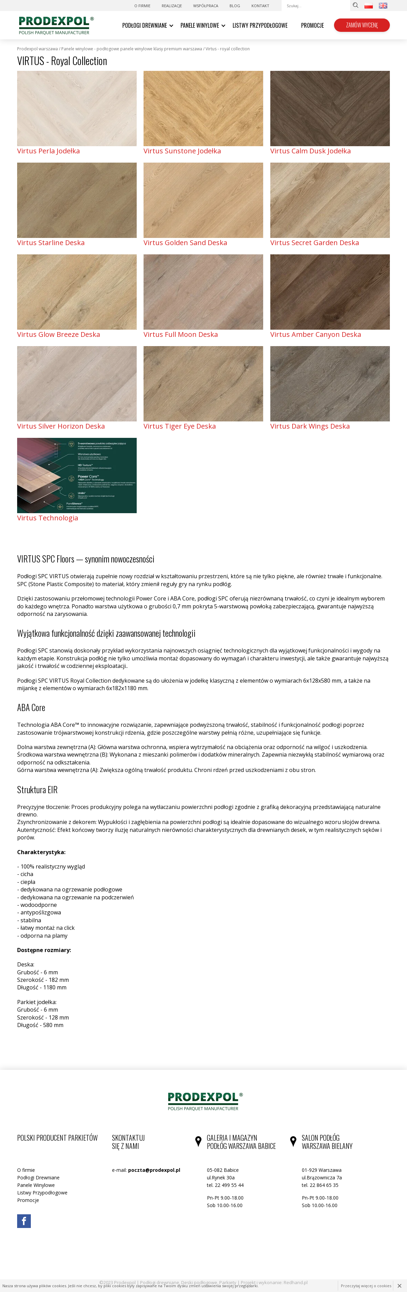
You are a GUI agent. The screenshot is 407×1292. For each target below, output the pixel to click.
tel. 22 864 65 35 (320, 1185)
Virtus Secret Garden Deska (314, 242)
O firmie (142, 5)
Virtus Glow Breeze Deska (58, 334)
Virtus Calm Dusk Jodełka (310, 150)
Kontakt (260, 5)
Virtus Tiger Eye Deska (180, 426)
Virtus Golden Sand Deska (185, 242)
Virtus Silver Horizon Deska (61, 426)
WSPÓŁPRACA (205, 5)
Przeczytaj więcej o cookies (366, 1285)
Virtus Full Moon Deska (181, 334)
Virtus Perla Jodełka (48, 150)
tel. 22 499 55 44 (225, 1185)
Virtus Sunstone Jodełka (182, 150)
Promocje (312, 25)
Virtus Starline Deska (51, 242)
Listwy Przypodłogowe (260, 25)
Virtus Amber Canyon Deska (315, 334)
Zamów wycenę (362, 25)
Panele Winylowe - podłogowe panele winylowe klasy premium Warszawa (131, 49)
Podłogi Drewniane (144, 25)
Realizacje (172, 5)
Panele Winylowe (200, 25)
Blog (235, 5)
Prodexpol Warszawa (37, 49)
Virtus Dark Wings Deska (310, 426)
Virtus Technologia (47, 517)
